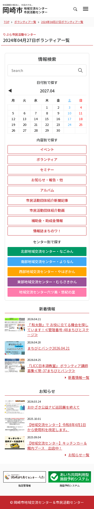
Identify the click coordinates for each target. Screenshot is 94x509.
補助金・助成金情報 (47, 220)
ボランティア (47, 159)
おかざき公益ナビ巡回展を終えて (53, 407)
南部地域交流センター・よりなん (47, 261)
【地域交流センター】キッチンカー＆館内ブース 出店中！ (57, 446)
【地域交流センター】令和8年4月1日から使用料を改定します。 (56, 427)
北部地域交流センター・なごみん (47, 251)
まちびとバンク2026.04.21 (48, 348)
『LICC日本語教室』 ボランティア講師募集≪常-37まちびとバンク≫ (57, 368)
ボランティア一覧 (25, 22)
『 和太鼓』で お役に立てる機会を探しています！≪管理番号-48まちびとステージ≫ (58, 329)
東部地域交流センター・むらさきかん (47, 281)
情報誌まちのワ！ (47, 230)
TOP (6, 22)
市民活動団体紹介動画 (47, 210)
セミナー (47, 169)
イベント (47, 149)
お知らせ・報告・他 (47, 179)
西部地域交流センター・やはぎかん (47, 271)
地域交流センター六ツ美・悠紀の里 (47, 291)
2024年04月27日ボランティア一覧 (62, 22)
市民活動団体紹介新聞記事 (47, 200)
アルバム (47, 190)
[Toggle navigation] (85, 8)
